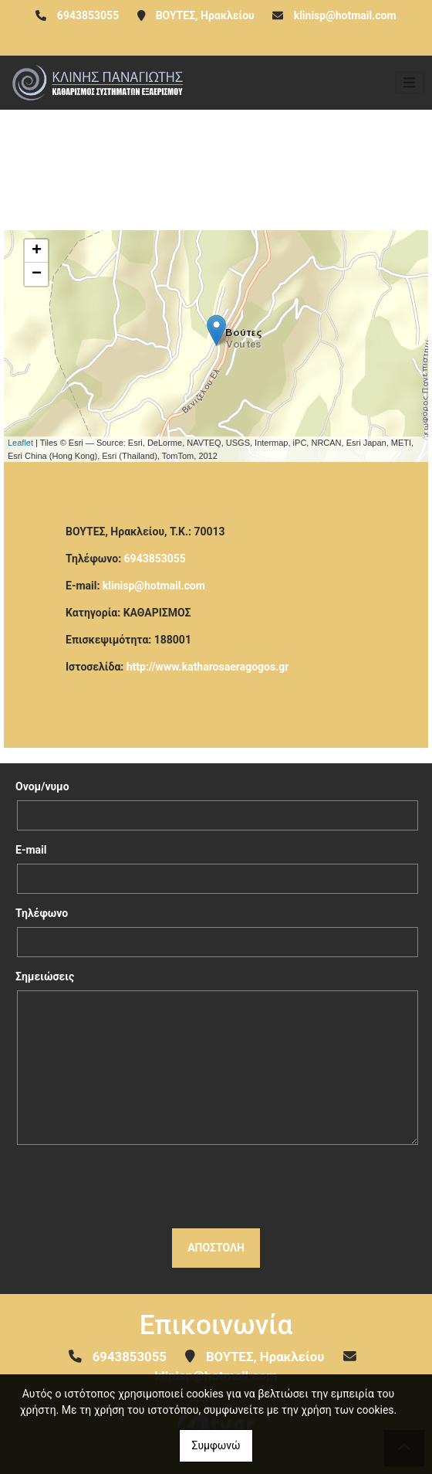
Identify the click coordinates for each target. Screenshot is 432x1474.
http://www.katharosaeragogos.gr (208, 667)
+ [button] (37, 251)
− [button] (37, 274)
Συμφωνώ (215, 1445)
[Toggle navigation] (409, 82)
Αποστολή (216, 1247)
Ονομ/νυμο (42, 786)
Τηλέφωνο (41, 913)
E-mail (30, 850)
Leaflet (20, 442)
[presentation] (216, 1186)
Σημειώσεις (44, 976)
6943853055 (155, 558)
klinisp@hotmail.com (345, 15)
